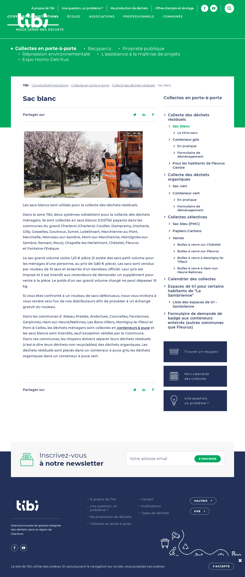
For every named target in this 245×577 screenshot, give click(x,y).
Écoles (73, 16)
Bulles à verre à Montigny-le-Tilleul (200, 259)
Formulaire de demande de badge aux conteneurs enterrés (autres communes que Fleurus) (196, 320)
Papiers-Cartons (187, 231)
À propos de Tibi (42, 8)
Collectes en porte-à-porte (45, 48)
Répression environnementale (56, 54)
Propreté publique (143, 48)
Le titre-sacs (187, 133)
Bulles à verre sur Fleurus (198, 251)
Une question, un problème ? (82, 8)
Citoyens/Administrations (33, 16)
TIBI (25, 85)
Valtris (200, 500)
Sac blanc (181, 126)
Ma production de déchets (129, 8)
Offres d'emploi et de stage (174, 8)
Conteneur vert (186, 193)
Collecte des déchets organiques (188, 177)
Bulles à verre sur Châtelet (199, 244)
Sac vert (180, 186)
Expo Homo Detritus (45, 59)
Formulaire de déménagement (190, 154)
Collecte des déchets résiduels (133, 85)
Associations (102, 16)
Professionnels (138, 16)
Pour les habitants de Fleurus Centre (199, 165)
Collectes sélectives (187, 217)
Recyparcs (99, 48)
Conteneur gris (186, 139)
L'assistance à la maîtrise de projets (140, 54)
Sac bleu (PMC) (186, 224)
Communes (173, 16)
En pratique (187, 146)
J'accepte (221, 566)
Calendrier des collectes (192, 279)
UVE (197, 511)
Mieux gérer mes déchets (40, 29)
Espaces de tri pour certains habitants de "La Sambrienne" (196, 291)
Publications (151, 506)
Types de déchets (155, 513)
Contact (147, 499)
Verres (178, 238)
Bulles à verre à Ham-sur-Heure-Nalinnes (198, 270)
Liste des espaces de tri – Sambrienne (195, 304)
